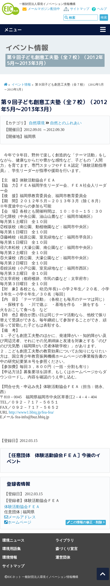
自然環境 (37, 123)
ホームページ (17, 522)
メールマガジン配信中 (44, 9)
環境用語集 (11, 549)
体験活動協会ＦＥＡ (22, 507)
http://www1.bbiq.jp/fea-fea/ (31, 412)
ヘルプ (102, 9)
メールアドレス (20, 517)
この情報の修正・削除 (84, 522)
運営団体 (62, 557)
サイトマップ (79, 9)
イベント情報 (21, 84)
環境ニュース (13, 540)
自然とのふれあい (66, 123)
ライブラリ (64, 540)
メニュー (13, 30)
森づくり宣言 (66, 549)
